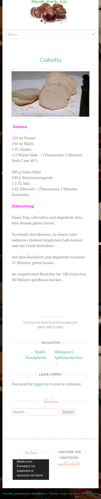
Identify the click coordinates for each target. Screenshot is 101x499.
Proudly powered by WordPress (24, 493)
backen (71, 323)
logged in (40, 383)
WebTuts (91, 493)
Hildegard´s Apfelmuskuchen (68, 357)
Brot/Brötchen (50, 327)
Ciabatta (50, 59)
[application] (31, 469)
